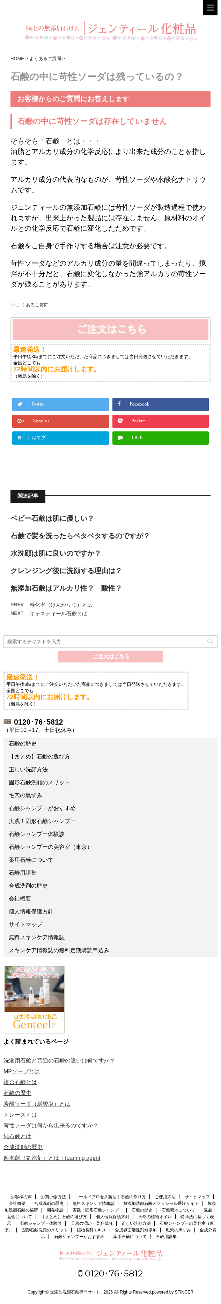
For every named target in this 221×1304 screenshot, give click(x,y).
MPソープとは (21, 1071)
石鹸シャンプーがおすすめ (42, 808)
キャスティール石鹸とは (58, 613)
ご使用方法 (165, 1196)
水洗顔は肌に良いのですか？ (55, 553)
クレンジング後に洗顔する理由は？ (66, 571)
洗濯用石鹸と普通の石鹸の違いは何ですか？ (59, 1061)
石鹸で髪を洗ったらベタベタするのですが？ (80, 536)
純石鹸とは (17, 1136)
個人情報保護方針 (31, 911)
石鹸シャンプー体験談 (37, 834)
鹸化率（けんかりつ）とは (61, 605)
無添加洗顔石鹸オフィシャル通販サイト (161, 1203)
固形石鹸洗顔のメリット (39, 782)
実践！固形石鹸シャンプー (42, 821)
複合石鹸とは (20, 1082)
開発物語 (55, 1210)
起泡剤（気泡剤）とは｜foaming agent (51, 1158)
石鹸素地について (178, 1210)
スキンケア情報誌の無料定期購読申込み (59, 950)
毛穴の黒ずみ (25, 795)
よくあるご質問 (33, 305)
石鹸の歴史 (23, 744)
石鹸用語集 (23, 873)
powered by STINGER (172, 1292)
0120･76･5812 (111, 1273)
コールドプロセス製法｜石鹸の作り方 (110, 1196)
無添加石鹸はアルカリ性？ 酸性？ (66, 588)
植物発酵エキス (91, 1230)
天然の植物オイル (155, 1216)
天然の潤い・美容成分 (92, 1223)
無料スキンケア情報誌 (37, 937)
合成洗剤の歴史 (28, 886)
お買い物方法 (53, 1196)
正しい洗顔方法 (28, 769)
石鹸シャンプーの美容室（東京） (51, 847)
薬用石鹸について (31, 860)
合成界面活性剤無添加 (136, 1230)
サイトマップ (25, 924)
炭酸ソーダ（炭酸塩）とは (37, 1104)
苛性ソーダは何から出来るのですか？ (50, 1125)
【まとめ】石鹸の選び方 (39, 757)
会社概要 (20, 899)
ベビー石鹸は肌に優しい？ (52, 518)
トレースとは (20, 1115)
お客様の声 (21, 1196)
